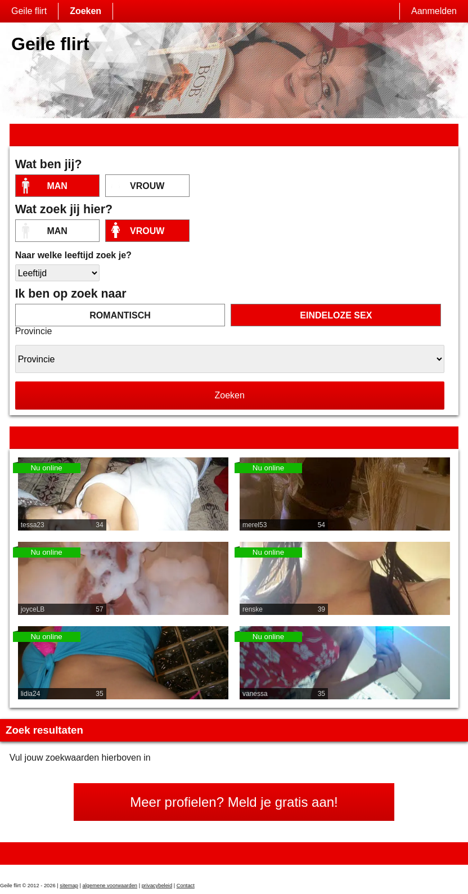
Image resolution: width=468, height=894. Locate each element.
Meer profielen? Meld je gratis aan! (234, 802)
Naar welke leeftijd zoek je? (73, 255)
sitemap (69, 885)
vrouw (147, 186)
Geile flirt (29, 11)
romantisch (119, 315)
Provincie (33, 331)
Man (57, 186)
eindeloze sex (336, 315)
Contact (186, 885)
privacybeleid (157, 885)
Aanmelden (434, 11)
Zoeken (85, 11)
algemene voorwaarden (110, 885)
